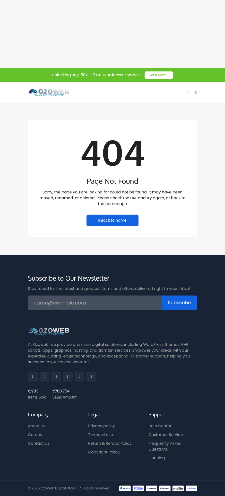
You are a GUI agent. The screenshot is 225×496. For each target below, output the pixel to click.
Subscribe (179, 303)
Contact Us (38, 443)
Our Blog (156, 458)
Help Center (159, 426)
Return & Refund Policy (110, 443)
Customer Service (165, 434)
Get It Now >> (159, 75)
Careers (35, 434)
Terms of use (100, 434)
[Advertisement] (112, 34)
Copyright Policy (104, 452)
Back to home (112, 221)
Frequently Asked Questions (165, 446)
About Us (36, 426)
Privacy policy (101, 426)
